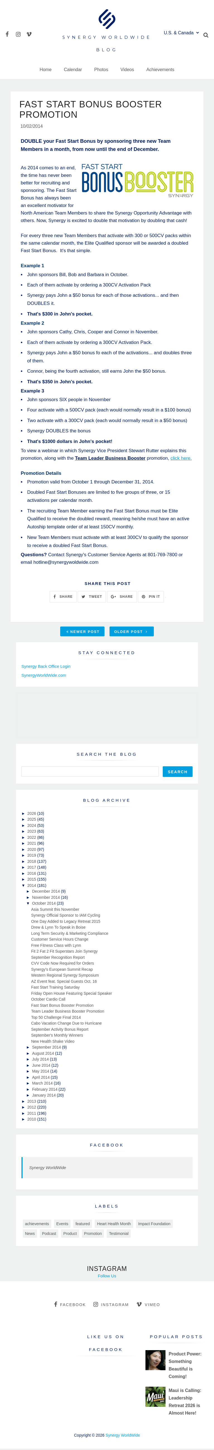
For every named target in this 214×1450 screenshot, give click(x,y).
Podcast (49, 1234)
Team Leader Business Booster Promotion (67, 1012)
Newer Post (83, 633)
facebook (70, 1305)
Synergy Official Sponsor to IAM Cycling (65, 916)
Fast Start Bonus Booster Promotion (62, 1006)
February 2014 (45, 1090)
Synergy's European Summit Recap (62, 970)
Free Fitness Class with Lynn (56, 946)
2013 (32, 1102)
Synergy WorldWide (47, 1168)
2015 (32, 880)
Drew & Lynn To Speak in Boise (58, 928)
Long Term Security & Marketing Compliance (69, 934)
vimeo (148, 1305)
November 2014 (46, 898)
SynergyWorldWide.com (43, 676)
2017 (32, 868)
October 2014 (44, 904)
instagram (111, 1305)
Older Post (131, 633)
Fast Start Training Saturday (55, 988)
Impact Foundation (154, 1225)
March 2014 (43, 1084)
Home (46, 69)
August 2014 (43, 1054)
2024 (32, 826)
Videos (127, 69)
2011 (32, 1114)
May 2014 (41, 1072)
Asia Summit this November (55, 910)
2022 (32, 838)
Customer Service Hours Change (59, 940)
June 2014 (41, 1066)
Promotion (93, 1234)
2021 (32, 844)
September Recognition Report (58, 958)
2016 (32, 874)
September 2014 (47, 1048)
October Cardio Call (48, 1000)
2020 (32, 850)
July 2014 (41, 1060)
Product (70, 1234)
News (30, 1234)
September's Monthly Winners (57, 1036)
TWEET (92, 598)
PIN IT (151, 598)
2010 (32, 1120)
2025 (32, 820)
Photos (101, 69)
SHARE (63, 598)
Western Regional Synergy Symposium (65, 976)
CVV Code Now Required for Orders (62, 964)
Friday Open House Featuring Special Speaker (71, 994)
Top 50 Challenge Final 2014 (56, 1018)
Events (62, 1225)
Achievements (160, 69)
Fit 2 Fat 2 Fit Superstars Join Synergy (64, 952)
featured (83, 1225)
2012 (32, 1108)
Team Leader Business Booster (110, 459)
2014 (32, 886)
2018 (32, 862)
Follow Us (107, 1277)
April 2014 (41, 1078)
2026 (32, 814)
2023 (32, 832)
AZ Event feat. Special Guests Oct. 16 (64, 982)
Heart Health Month (114, 1225)
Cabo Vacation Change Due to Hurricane (66, 1024)
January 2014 (44, 1096)
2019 (32, 856)
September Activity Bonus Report (59, 1030)
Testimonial (118, 1234)
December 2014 (46, 892)
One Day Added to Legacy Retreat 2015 (65, 922)
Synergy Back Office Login (45, 667)
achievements (37, 1225)
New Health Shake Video (52, 1042)
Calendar (73, 69)
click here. (181, 459)
